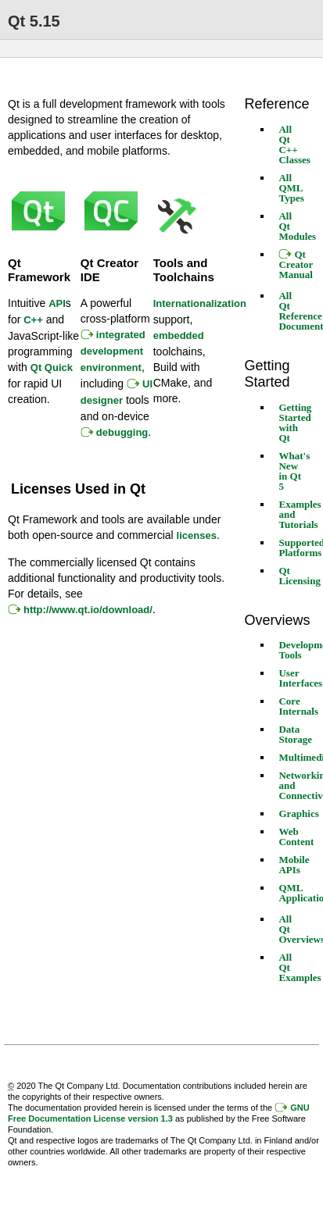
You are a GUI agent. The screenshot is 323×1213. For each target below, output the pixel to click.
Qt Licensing (299, 576)
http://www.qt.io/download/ (88, 609)
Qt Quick (52, 367)
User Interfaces (300, 678)
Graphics (298, 813)
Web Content (296, 836)
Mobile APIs (293, 865)
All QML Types (290, 188)
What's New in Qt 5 (294, 471)
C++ (33, 320)
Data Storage (295, 734)
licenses (197, 535)
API (57, 303)
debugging (122, 432)
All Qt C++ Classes (294, 144)
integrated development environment (113, 351)
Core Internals (298, 706)
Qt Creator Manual (295, 264)
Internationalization (199, 303)
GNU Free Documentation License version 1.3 (159, 1113)
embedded (178, 335)
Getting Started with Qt (294, 422)
